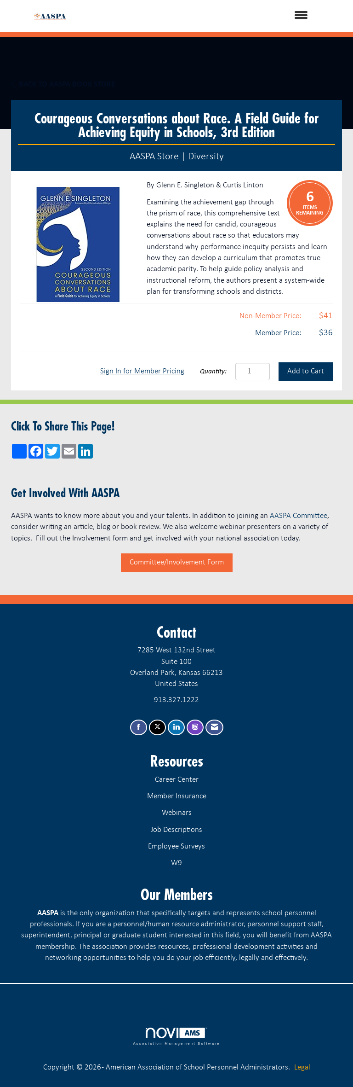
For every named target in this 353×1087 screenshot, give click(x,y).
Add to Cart (305, 371)
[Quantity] (252, 371)
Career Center (177, 780)
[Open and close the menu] (199, 16)
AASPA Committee (298, 516)
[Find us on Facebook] (138, 728)
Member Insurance (176, 796)
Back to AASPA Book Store (63, 84)
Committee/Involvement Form (177, 562)
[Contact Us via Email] (214, 728)
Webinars (177, 813)
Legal (302, 1067)
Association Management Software (176, 1036)
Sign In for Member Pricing (142, 371)
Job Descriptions (176, 830)
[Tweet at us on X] (157, 728)
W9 (176, 863)
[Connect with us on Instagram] (195, 728)
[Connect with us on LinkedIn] (176, 728)
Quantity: (213, 371)
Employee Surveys (176, 846)
